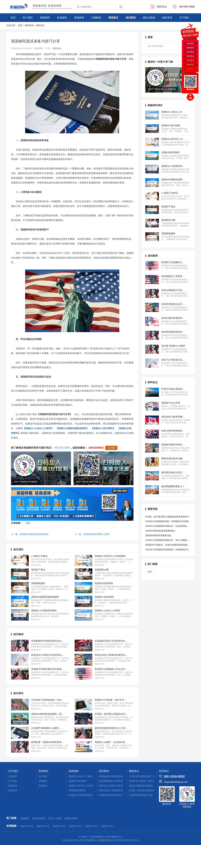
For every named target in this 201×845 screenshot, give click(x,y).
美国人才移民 (55, 818)
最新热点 (134, 771)
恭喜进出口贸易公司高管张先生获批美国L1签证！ (123, 785)
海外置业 (190, 56)
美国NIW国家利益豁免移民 (72, 428)
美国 (28, 523)
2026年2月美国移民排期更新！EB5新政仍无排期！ (168, 550)
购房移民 (190, 48)
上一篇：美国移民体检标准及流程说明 (29, 534)
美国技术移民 (71, 818)
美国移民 (45, 17)
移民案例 (12, 785)
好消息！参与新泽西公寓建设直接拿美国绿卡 (167, 516)
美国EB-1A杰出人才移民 (38, 428)
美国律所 (43, 771)
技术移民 (190, 52)
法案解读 (96, 17)
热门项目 (28, 17)
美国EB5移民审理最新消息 (158, 535)
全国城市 (12, 776)
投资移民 (62, 17)
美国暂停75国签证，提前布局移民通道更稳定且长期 (167, 545)
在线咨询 (190, 69)
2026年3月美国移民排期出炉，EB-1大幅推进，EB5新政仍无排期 (166, 540)
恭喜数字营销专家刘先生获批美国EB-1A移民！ (122, 795)
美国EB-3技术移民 (103, 428)
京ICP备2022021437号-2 (127, 840)
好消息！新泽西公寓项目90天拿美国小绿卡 (150, 790)
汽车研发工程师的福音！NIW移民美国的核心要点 (153, 776)
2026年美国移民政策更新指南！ (161, 530)
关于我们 (184, 17)
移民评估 (190, 65)
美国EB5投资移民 (77, 790)
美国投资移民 (38, 818)
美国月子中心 (27, 826)
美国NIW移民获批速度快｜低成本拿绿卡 (148, 785)
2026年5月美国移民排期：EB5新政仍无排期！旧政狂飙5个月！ (168, 522)
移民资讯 (167, 17)
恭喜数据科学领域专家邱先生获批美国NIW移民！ (123, 776)
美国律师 (79, 17)
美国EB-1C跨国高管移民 (81, 795)
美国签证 (113, 17)
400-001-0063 (62, 447)
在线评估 (12, 790)
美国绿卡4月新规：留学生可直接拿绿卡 (148, 781)
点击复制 (111, 448)
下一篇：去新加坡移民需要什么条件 (92, 534)
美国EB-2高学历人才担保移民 (83, 785)
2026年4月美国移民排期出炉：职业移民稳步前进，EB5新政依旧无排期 (167, 526)
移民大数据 (149, 17)
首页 (13, 17)
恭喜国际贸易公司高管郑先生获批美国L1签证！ (122, 781)
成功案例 (130, 17)
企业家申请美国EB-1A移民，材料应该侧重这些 (152, 795)
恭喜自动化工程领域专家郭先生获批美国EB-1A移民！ (125, 790)
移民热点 (40, 25)
